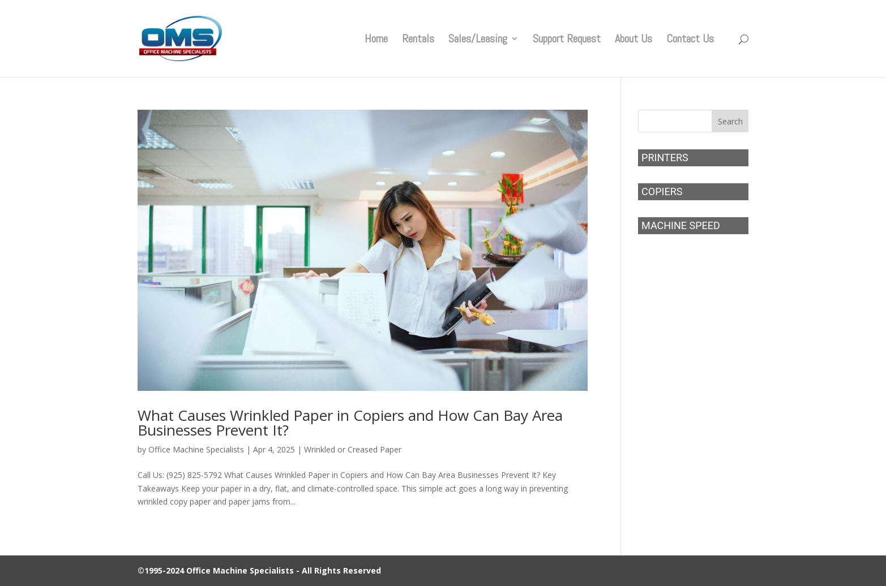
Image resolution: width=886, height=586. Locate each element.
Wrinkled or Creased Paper (352, 449)
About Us (633, 40)
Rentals (418, 40)
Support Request (567, 40)
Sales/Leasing (477, 40)
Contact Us (690, 40)
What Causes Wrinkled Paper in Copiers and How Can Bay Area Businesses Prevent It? (350, 422)
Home (376, 40)
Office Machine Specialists (196, 449)
